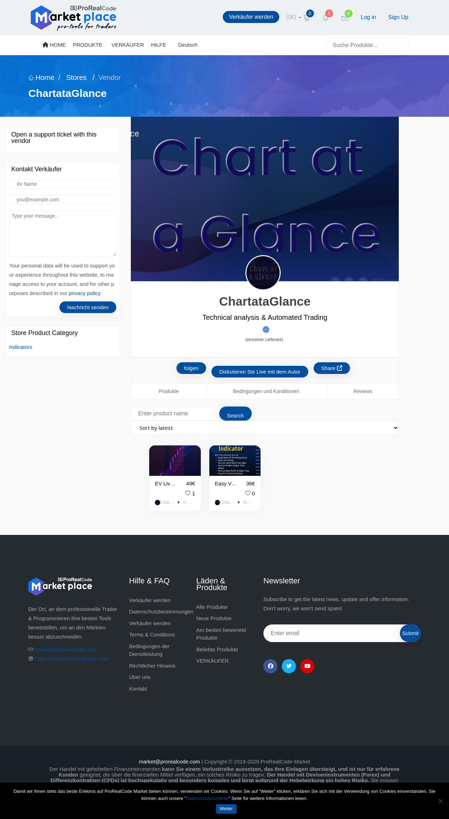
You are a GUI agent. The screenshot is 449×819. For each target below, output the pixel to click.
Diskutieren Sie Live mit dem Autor (259, 372)
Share (331, 368)
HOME (54, 45)
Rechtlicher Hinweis (152, 666)
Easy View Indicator (226, 483)
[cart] (293, 17)
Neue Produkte (214, 618)
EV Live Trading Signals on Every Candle (166, 483)
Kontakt (138, 689)
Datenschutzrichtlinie (207, 798)
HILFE (158, 45)
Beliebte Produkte (217, 649)
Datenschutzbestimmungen (161, 612)
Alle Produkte (212, 607)
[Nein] (440, 800)
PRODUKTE (87, 45)
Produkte (169, 391)
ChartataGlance (167, 502)
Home (41, 77)
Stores (76, 77)
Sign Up (398, 17)
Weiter (226, 808)
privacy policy (84, 293)
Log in (368, 17)
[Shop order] (265, 428)
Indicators (20, 347)
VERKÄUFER (128, 45)
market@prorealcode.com (65, 649)
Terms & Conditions (152, 634)
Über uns (140, 677)
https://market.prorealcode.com (71, 659)
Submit (410, 633)
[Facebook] (270, 666)
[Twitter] (289, 666)
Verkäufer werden (251, 17)
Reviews (363, 391)
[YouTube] (307, 666)
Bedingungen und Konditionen (266, 391)
